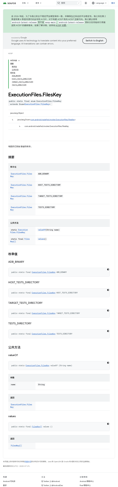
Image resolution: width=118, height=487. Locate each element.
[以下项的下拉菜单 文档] (29, 3)
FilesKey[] (37, 426)
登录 (113, 3)
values (41, 239)
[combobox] (69, 3)
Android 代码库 (9, 481)
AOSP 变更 (61, 25)
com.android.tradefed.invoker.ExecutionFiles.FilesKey (53, 120)
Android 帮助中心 (87, 481)
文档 (24, 3)
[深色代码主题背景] (108, 269)
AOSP (10, 53)
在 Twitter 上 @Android (50, 481)
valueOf (42, 230)
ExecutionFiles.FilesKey (37, 104)
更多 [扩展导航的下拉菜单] (37, 3)
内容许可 (28, 462)
